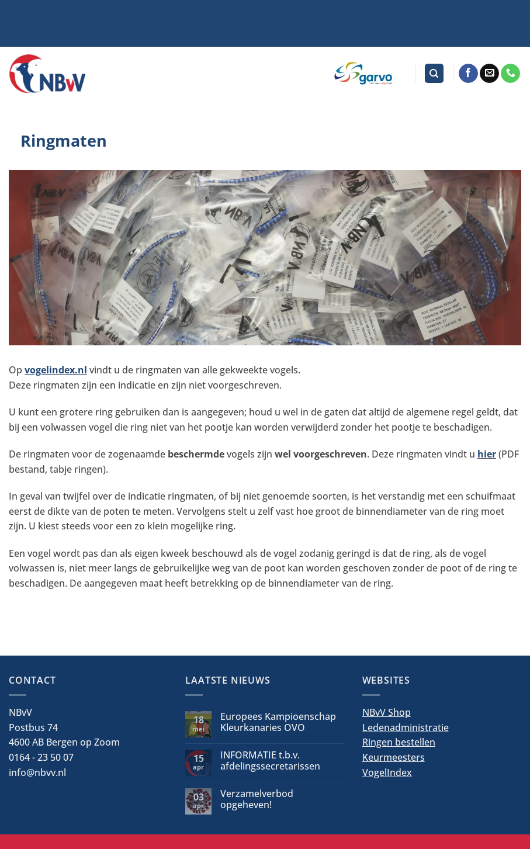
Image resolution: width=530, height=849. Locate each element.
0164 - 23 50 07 (41, 757)
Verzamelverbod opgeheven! (256, 799)
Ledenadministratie (405, 727)
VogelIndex (387, 772)
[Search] (434, 73)
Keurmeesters (393, 757)
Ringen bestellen (398, 742)
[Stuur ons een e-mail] (489, 74)
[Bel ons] (510, 74)
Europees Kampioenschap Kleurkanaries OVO (278, 722)
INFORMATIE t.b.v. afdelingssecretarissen (270, 761)
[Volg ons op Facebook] (468, 74)
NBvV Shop (386, 712)
